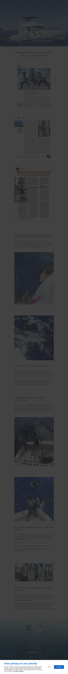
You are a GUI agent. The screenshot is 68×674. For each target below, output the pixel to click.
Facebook (21, 671)
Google (16, 671)
